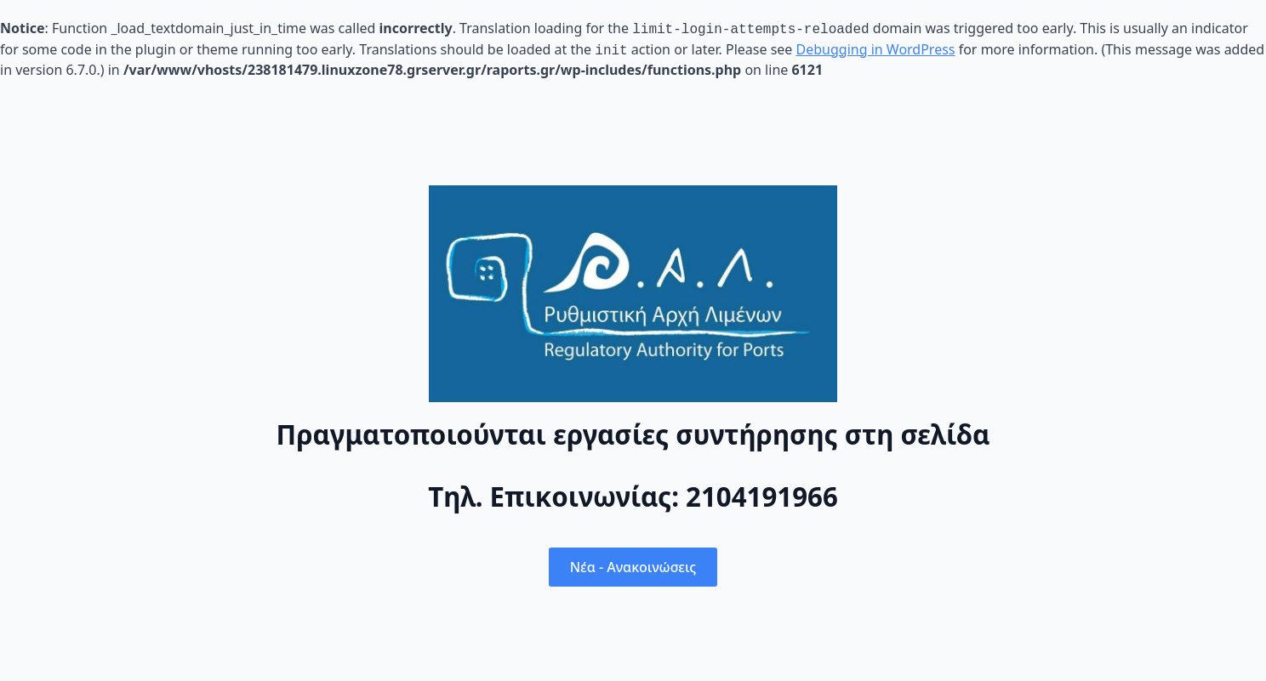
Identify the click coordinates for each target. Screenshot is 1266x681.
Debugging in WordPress (875, 47)
